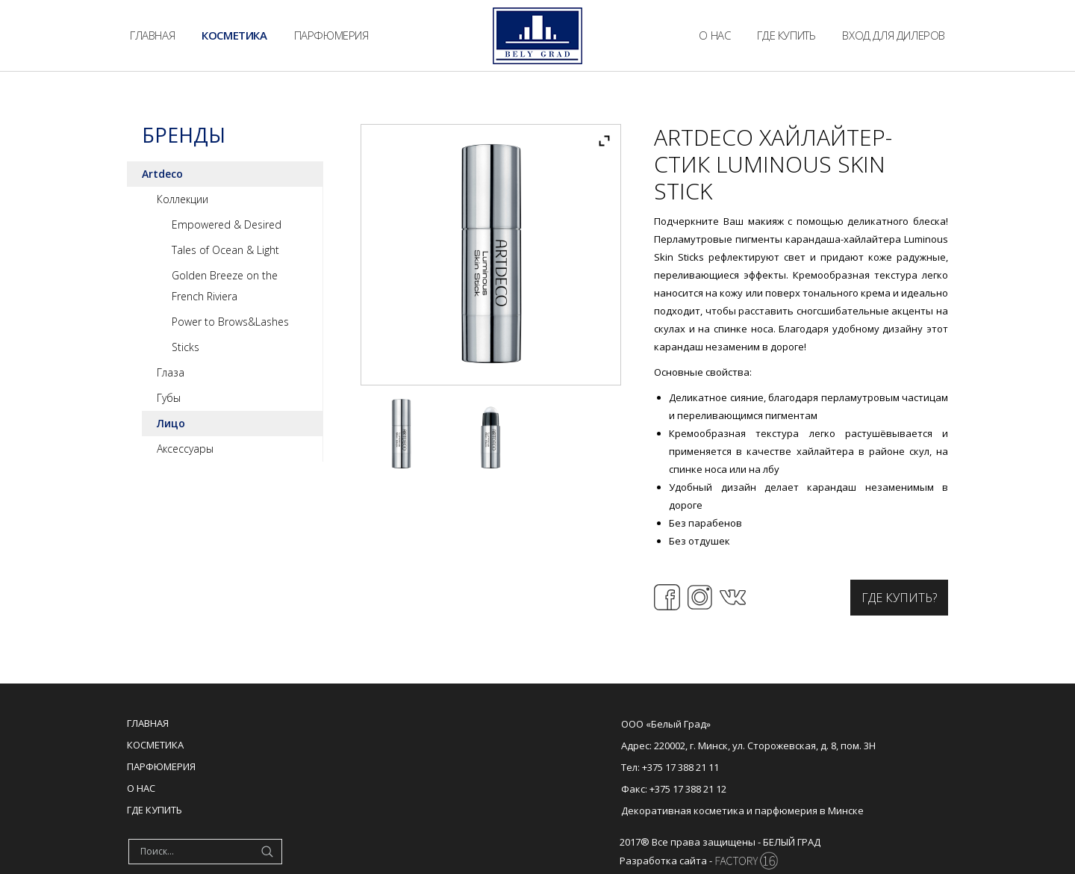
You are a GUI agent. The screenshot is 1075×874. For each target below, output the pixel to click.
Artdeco (162, 174)
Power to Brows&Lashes (230, 321)
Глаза (170, 372)
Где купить (154, 809)
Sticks (185, 347)
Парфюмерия (161, 766)
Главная (148, 723)
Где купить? (899, 597)
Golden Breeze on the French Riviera (225, 285)
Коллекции (182, 199)
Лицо (171, 423)
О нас (141, 788)
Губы (169, 398)
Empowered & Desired (226, 224)
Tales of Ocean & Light (225, 250)
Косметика (155, 744)
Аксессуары (185, 448)
